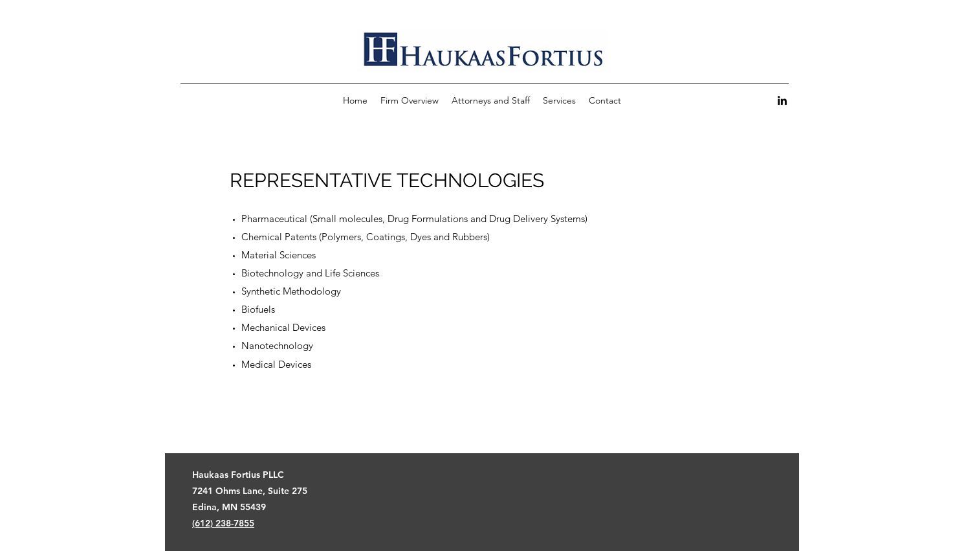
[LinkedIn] (782, 100)
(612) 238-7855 (223, 523)
